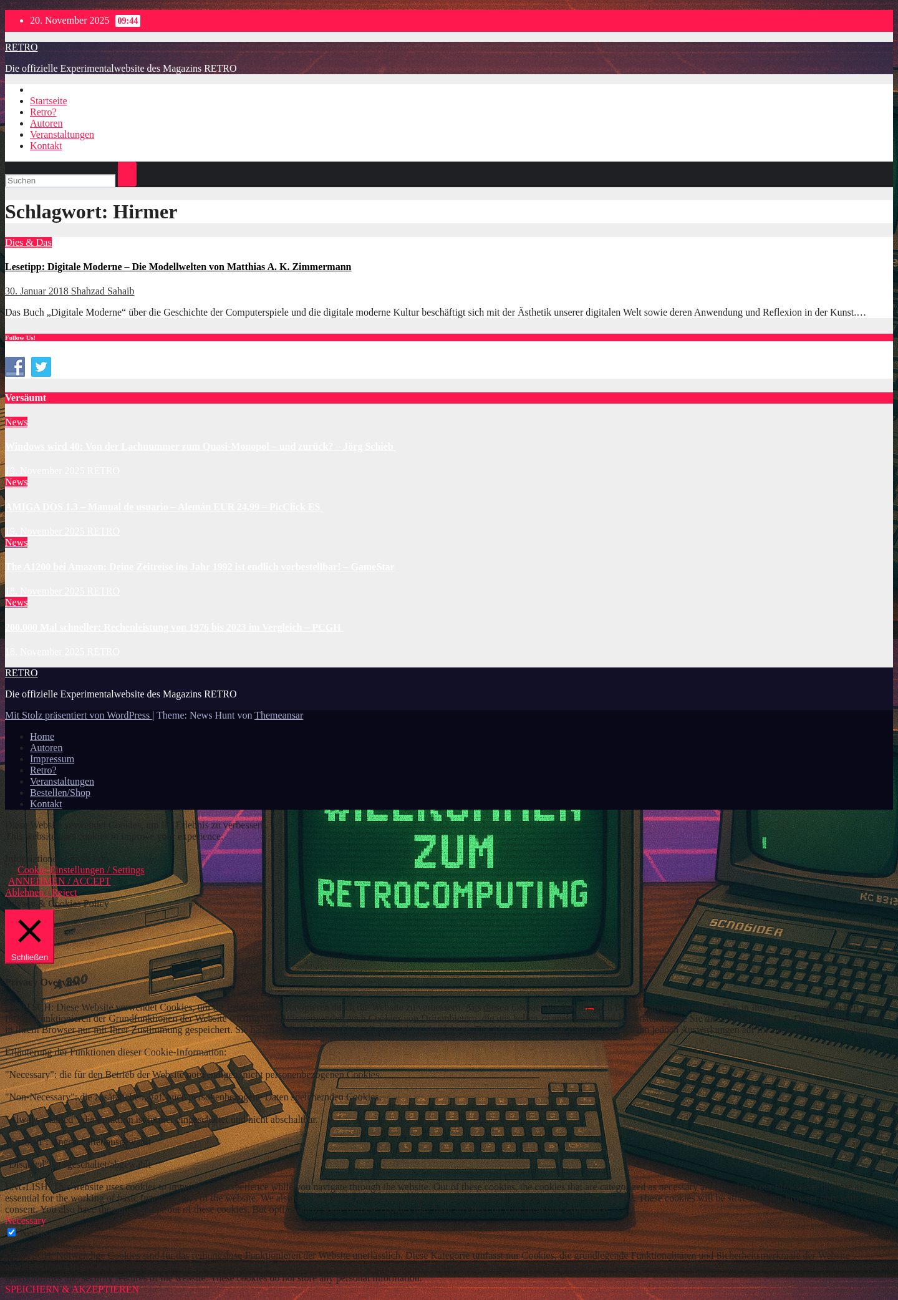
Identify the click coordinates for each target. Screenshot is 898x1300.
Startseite (48, 100)
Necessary (40, 1233)
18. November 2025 (46, 591)
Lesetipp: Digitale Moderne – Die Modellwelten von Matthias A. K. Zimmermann (178, 266)
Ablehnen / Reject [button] (41, 892)
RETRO (21, 47)
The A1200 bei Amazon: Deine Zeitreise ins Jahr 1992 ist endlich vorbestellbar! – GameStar (201, 566)
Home (42, 736)
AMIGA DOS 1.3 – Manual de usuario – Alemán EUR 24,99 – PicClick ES (163, 507)
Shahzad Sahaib (103, 291)
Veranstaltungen (62, 134)
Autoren (46, 123)
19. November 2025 (46, 470)
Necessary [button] (25, 1220)
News (16, 422)
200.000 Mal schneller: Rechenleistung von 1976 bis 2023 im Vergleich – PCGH (174, 627)
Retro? (43, 112)
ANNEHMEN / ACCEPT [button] (59, 881)
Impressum (52, 759)
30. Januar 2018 (38, 291)
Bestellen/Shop (60, 792)
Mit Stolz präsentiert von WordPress (78, 715)
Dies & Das (28, 242)
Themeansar (278, 715)
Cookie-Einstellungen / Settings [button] (81, 870)
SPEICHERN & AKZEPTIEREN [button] (72, 1289)
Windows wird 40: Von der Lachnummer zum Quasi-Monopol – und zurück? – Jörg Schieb (200, 446)
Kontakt (46, 145)
